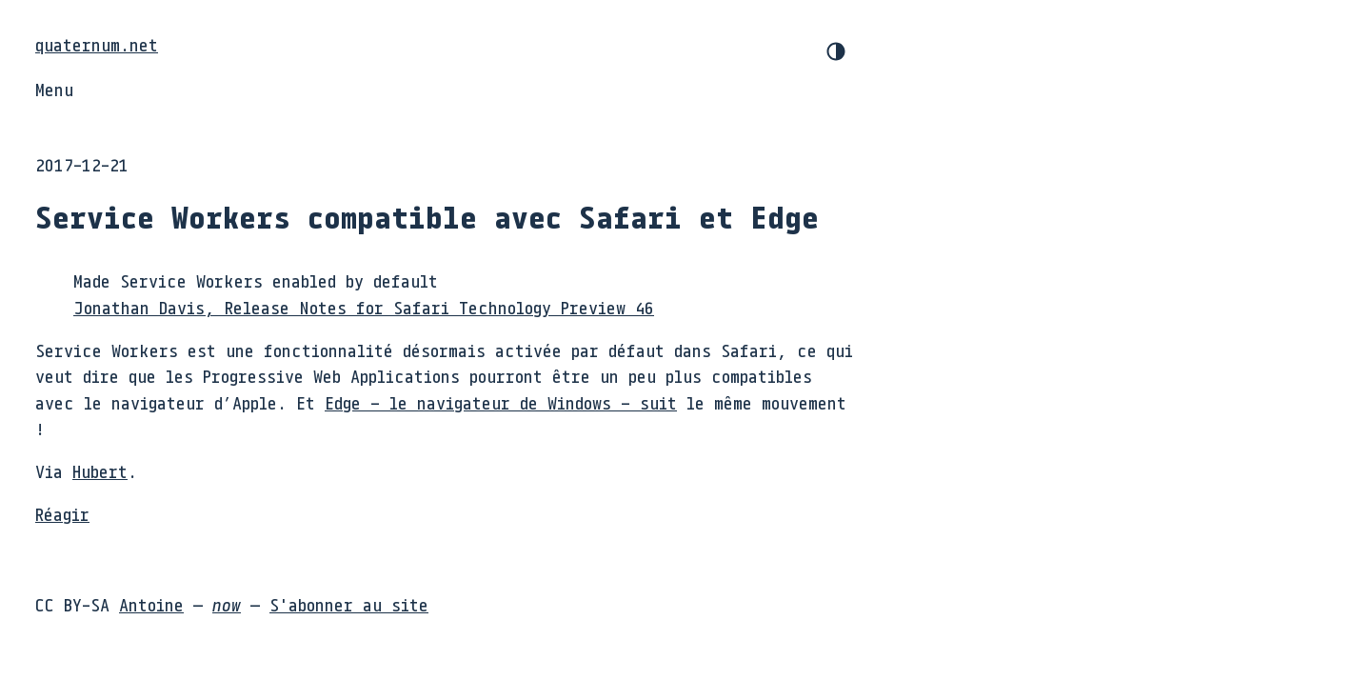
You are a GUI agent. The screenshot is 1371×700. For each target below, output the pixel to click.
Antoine (151, 604)
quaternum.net (96, 44)
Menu (54, 89)
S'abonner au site (348, 604)
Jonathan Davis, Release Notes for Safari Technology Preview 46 (363, 307)
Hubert (100, 471)
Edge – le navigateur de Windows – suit (501, 402)
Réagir (62, 514)
